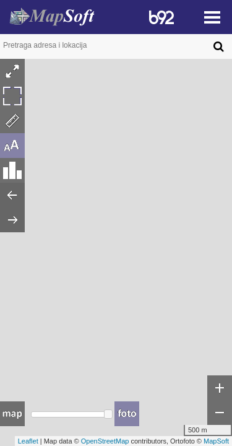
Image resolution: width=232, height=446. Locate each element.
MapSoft (216, 441)
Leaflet (28, 441)
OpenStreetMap (105, 441)
